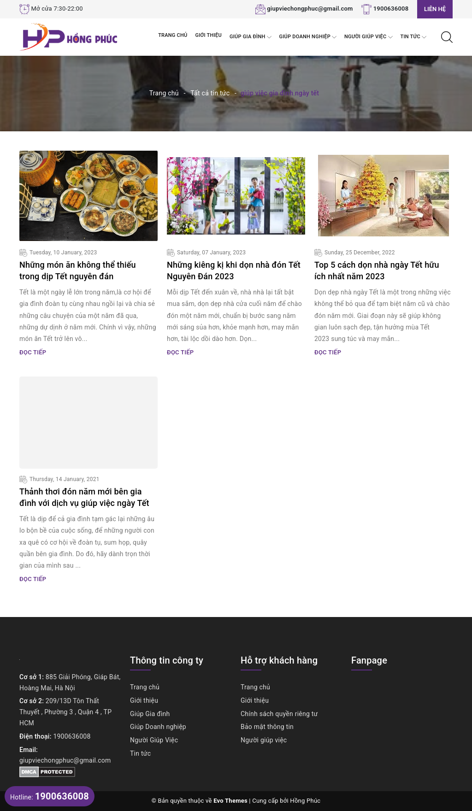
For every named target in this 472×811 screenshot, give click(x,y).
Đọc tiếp (32, 352)
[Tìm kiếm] (447, 36)
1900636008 (391, 8)
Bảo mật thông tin (267, 726)
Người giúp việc (264, 740)
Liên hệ (435, 9)
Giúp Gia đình (250, 37)
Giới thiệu (208, 35)
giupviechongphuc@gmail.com (310, 8)
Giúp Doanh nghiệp (308, 37)
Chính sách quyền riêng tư (279, 713)
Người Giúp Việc (368, 37)
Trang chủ (172, 35)
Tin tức (413, 37)
